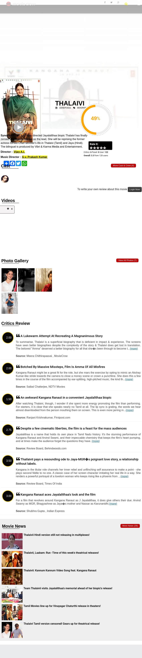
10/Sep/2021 (65, 108)
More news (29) (130, 525)
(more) (134, 348)
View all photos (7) (127, 260)
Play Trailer (19, 131)
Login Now (135, 189)
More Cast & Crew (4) (123, 165)
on (106, 148)
